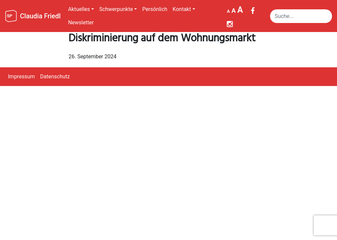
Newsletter (81, 22)
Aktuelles (79, 9)
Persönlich (154, 9)
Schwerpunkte (116, 9)
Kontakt (181, 9)
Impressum (21, 76)
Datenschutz (55, 76)
